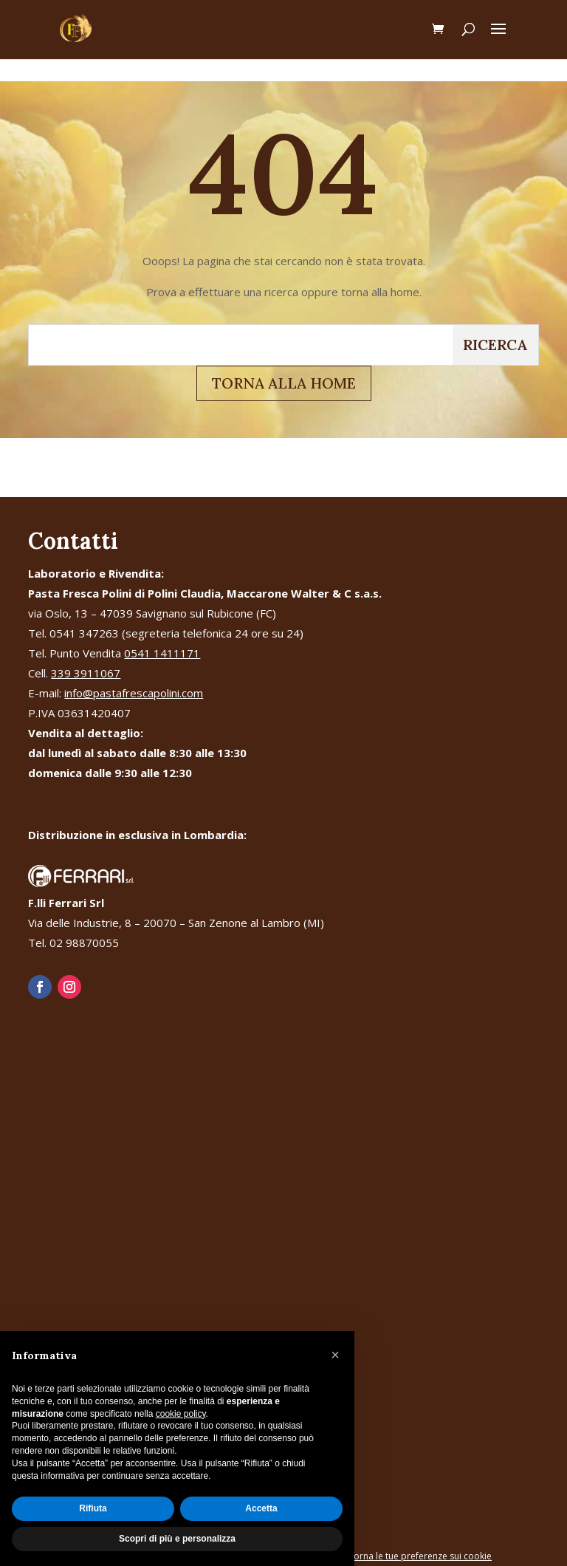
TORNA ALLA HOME (284, 383)
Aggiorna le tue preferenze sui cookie (413, 1556)
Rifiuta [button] (92, 1508)
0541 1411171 (162, 653)
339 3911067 (85, 673)
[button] (335, 1355)
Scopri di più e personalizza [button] (177, 1538)
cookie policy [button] (181, 1414)
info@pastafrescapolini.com (133, 692)
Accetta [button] (261, 1508)
